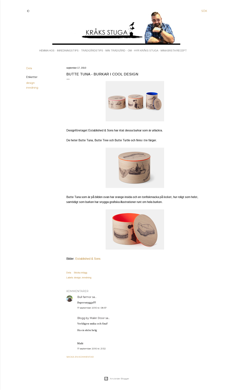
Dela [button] (29, 68)
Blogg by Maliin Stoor (91, 318)
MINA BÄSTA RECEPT (174, 50)
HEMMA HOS (46, 50)
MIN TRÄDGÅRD (115, 50)
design (30, 83)
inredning (32, 87)
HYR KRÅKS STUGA (146, 50)
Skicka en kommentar (80, 356)
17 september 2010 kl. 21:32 (91, 348)
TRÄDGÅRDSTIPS (92, 50)
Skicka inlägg (80, 272)
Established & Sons (88, 258)
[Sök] (204, 11)
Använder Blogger (116, 378)
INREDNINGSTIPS (68, 50)
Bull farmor (84, 297)
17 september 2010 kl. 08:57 (92, 307)
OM (130, 50)
